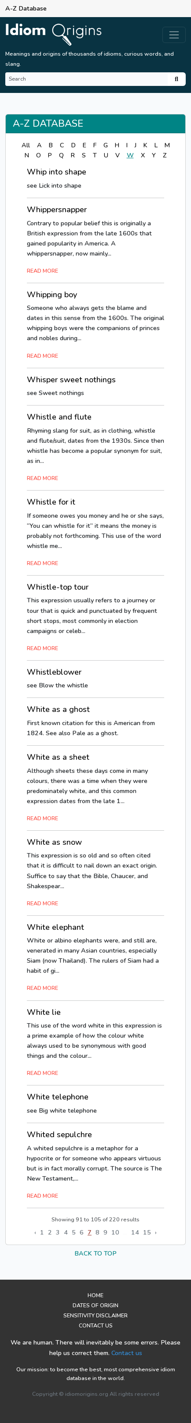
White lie (44, 1012)
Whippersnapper (57, 209)
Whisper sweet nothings (71, 379)
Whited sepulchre (59, 1134)
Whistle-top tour (57, 587)
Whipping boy (52, 294)
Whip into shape (56, 172)
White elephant (55, 927)
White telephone (57, 1097)
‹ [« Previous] (35, 1232)
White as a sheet (58, 757)
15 (147, 1232)
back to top (95, 1253)
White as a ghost (58, 709)
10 (115, 1232)
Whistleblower (54, 672)
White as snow (54, 842)
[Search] (86, 78)
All (26, 145)
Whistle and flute (59, 417)
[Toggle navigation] (174, 35)
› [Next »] (156, 1232)
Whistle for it (51, 502)
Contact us (126, 1352)
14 (135, 1232)
